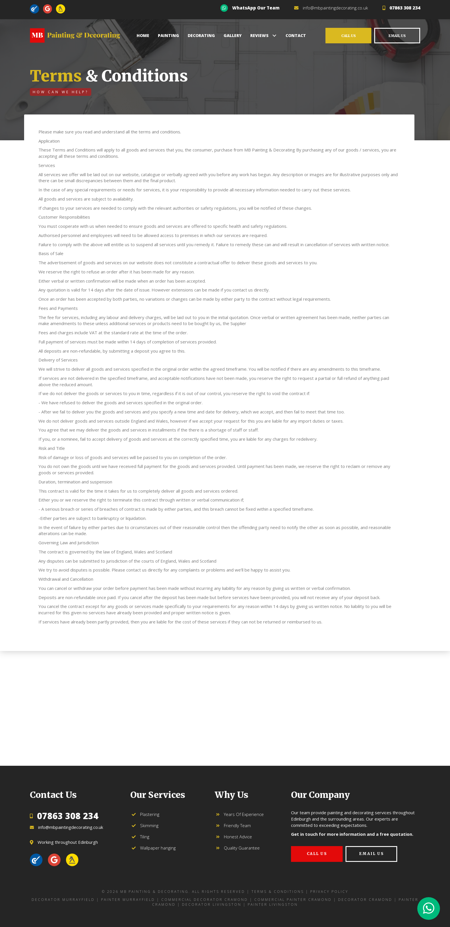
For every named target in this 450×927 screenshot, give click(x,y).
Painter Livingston (273, 904)
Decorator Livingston (211, 904)
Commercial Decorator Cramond (204, 899)
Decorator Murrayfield (63, 899)
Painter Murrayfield (128, 899)
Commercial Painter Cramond (293, 899)
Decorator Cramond (365, 899)
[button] (274, 35)
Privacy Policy (329, 891)
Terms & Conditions (277, 891)
